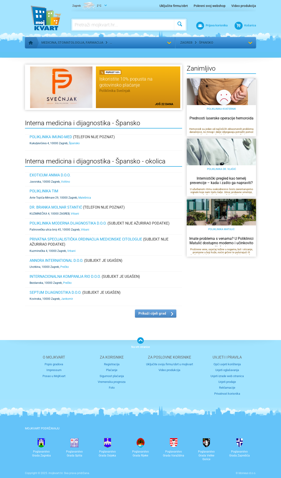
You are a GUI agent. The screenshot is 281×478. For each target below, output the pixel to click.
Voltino (65, 181)
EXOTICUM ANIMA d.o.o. (50, 175)
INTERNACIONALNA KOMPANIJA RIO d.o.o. (65, 276)
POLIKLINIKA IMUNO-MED (51, 137)
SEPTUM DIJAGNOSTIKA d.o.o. (55, 292)
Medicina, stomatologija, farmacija (72, 42)
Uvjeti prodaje (227, 382)
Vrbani (75, 213)
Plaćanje (111, 370)
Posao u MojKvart (54, 376)
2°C (86, 6)
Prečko (64, 267)
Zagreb (186, 42)
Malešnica (84, 197)
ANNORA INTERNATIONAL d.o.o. (56, 260)
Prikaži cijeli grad (152, 313)
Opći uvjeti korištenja (227, 364)
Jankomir (67, 298)
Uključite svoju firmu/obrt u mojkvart (169, 364)
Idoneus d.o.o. (247, 473)
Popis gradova (54, 364)
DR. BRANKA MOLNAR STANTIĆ (56, 207)
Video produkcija (243, 6)
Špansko (206, 42)
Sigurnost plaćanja (112, 376)
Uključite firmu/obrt (173, 6)
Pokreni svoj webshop (210, 6)
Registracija (111, 364)
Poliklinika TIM (44, 191)
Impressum (53, 370)
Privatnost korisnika (227, 393)
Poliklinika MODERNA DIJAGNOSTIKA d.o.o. (68, 223)
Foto (112, 387)
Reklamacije (227, 387)
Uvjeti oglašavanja (227, 370)
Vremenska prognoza (111, 382)
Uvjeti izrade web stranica (227, 376)
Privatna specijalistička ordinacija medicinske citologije (86, 239)
